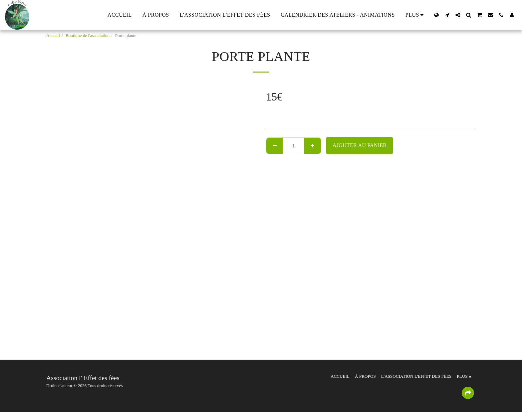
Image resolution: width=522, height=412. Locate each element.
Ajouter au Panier (360, 145)
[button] (447, 15)
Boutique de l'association (88, 35)
